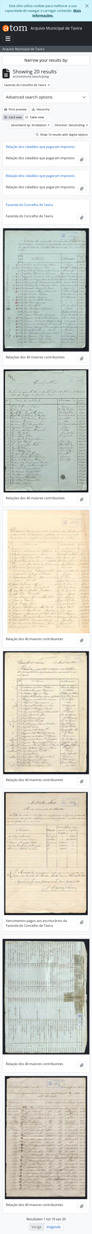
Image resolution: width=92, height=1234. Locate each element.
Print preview (15, 109)
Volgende (53, 1227)
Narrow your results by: (46, 60)
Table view (34, 117)
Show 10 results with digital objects (62, 134)
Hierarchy (41, 109)
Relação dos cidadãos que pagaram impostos (40, 147)
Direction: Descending (70, 125)
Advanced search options (29, 97)
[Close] (87, 5)
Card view (13, 117)
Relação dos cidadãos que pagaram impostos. (41, 176)
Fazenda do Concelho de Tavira (29, 205)
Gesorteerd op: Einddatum (29, 125)
